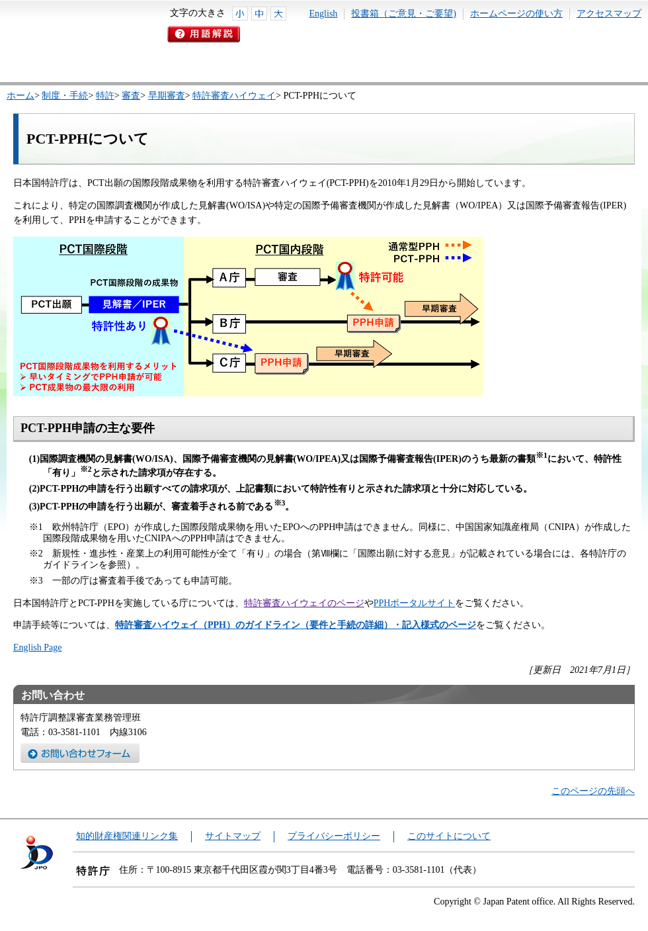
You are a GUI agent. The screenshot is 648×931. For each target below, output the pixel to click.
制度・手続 (65, 96)
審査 (131, 96)
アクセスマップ (609, 14)
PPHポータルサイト (415, 603)
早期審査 (166, 96)
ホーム (20, 96)
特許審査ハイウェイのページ (304, 603)
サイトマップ (233, 836)
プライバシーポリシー (334, 836)
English (323, 14)
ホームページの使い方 (516, 14)
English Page (37, 647)
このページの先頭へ (593, 791)
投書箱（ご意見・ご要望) (403, 14)
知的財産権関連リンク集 (127, 836)
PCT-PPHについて (87, 138)
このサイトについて (449, 836)
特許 (105, 96)
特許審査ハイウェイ (234, 96)
